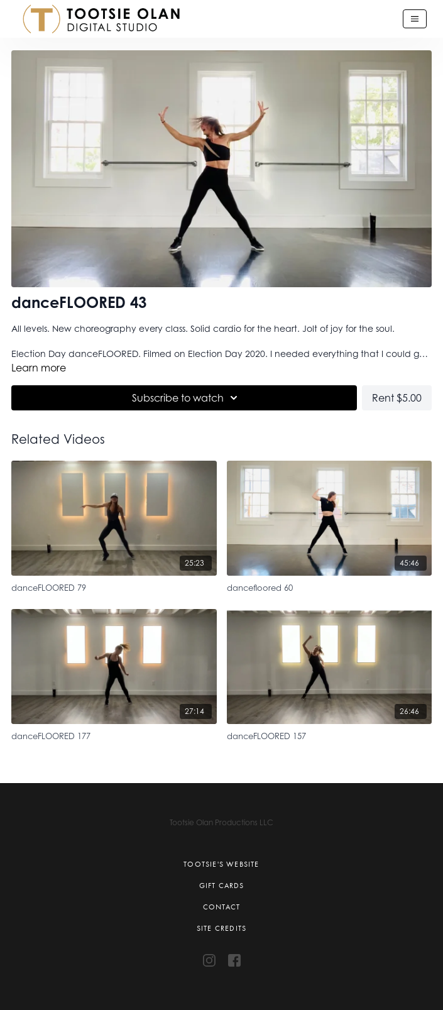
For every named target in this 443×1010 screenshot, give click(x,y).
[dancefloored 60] (329, 586)
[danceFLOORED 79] (114, 586)
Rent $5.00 (397, 398)
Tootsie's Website (221, 864)
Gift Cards (221, 886)
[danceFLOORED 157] (329, 734)
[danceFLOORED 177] (114, 734)
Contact (221, 907)
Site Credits (221, 928)
